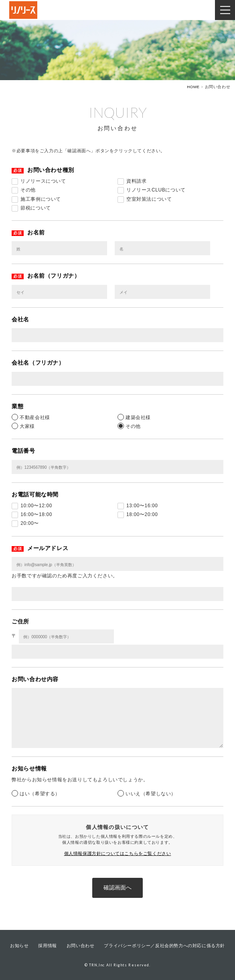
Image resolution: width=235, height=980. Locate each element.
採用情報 (47, 945)
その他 (133, 426)
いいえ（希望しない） (151, 794)
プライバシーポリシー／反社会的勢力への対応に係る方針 (164, 945)
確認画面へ (117, 887)
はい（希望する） (40, 794)
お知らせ (19, 945)
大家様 (27, 426)
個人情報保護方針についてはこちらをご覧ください (117, 853)
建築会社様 (138, 417)
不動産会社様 (35, 417)
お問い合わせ (81, 945)
